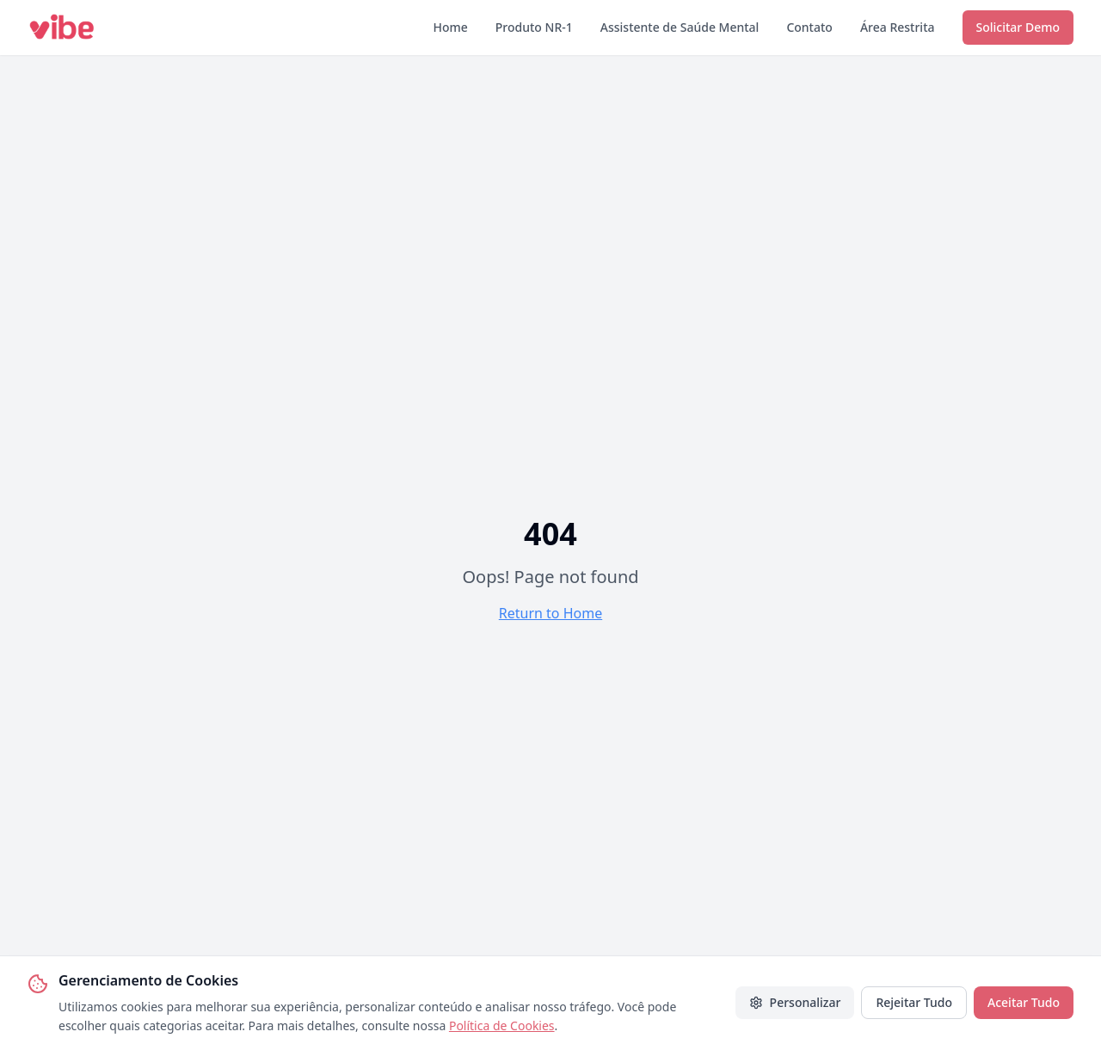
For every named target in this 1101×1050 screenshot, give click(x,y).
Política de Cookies (502, 1025)
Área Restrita (897, 27)
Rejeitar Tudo (914, 1002)
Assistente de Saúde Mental (680, 27)
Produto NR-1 (534, 27)
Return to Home (550, 613)
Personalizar (795, 1002)
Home (450, 27)
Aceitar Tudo (1023, 1002)
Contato (809, 27)
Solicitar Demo (1018, 27)
